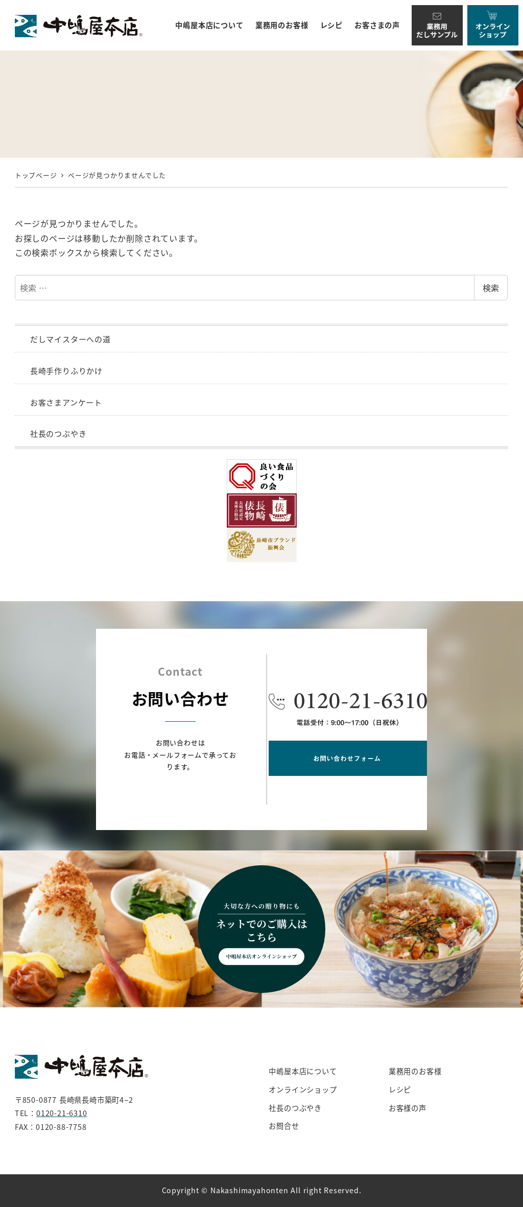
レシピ (400, 1089)
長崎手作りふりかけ (66, 370)
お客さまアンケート (66, 402)
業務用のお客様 (415, 1071)
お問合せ (284, 1126)
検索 (491, 287)
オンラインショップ (303, 1089)
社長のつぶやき (58, 433)
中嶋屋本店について (303, 1071)
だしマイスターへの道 (70, 339)
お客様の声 (407, 1108)
